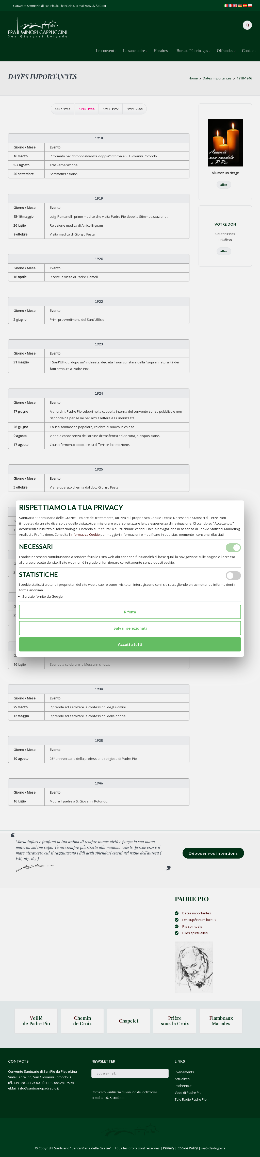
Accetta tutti (130, 644)
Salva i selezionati (130, 628)
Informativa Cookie (85, 534)
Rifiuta (130, 611)
